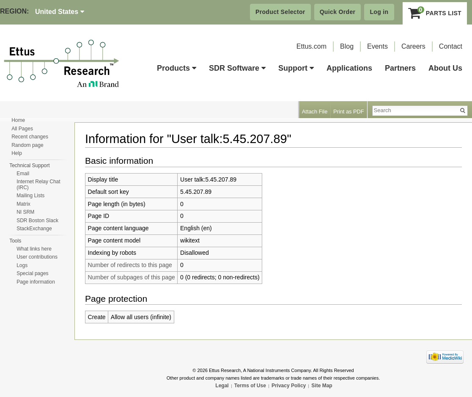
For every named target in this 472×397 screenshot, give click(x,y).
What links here (34, 249)
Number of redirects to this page (130, 265)
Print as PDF (348, 111)
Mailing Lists (30, 195)
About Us (445, 68)
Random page (27, 145)
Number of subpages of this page (131, 277)
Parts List (435, 13)
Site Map (321, 386)
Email (22, 173)
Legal (221, 386)
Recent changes (29, 137)
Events (377, 46)
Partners (400, 68)
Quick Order (338, 11)
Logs (21, 265)
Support (296, 68)
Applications (349, 68)
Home (18, 120)
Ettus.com (311, 46)
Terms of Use (250, 386)
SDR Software (237, 68)
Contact (450, 46)
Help (16, 153)
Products (176, 68)
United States (59, 11)
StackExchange (34, 229)
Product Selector (280, 11)
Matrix (23, 204)
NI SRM (25, 212)
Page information (35, 282)
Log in (379, 11)
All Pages (22, 129)
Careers (413, 46)
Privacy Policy (289, 386)
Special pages (32, 273)
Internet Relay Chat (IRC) (38, 184)
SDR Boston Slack (37, 220)
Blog (347, 46)
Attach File (314, 111)
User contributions (37, 257)
